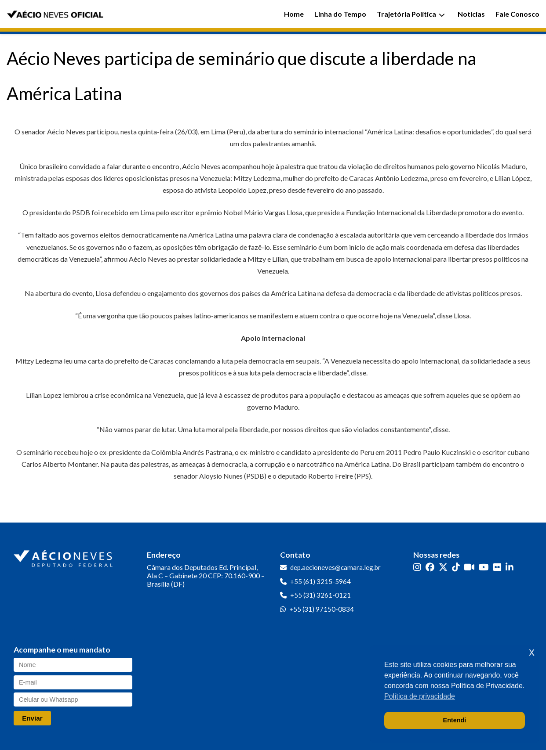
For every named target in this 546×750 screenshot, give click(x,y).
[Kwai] (469, 566)
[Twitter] (443, 566)
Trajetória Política (411, 14)
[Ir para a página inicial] (64, 556)
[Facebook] (430, 566)
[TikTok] (456, 566)
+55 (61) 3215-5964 (320, 581)
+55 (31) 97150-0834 (321, 609)
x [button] (532, 652)
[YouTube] (484, 566)
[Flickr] (497, 566)
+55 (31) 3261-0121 (320, 595)
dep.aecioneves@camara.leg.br (335, 567)
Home (294, 14)
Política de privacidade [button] (419, 696)
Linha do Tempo (340, 14)
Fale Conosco (517, 14)
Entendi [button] (454, 720)
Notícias (471, 14)
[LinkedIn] (509, 566)
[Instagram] (417, 566)
